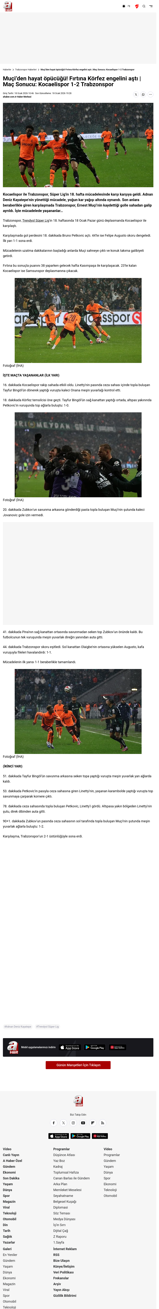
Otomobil (9, 1219)
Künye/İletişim (64, 1266)
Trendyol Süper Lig (35, 220)
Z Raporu (60, 1236)
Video (7, 1149)
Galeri (7, 1249)
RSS (56, 1255)
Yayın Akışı (61, 1290)
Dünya (7, 1190)
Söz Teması (61, 1213)
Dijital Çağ (60, 1231)
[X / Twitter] (63, 1123)
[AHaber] (127, 6)
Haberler (7, 69)
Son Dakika (11, 1178)
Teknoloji (9, 1213)
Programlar (61, 1149)
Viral (6, 1207)
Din (5, 1225)
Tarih (6, 1231)
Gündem (9, 1166)
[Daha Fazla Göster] (150, 94)
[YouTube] (83, 1123)
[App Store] (70, 1047)
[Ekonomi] (110, 6)
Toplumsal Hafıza (66, 1172)
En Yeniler (10, 1255)
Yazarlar (9, 1242)
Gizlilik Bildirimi (64, 1296)
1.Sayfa (58, 1242)
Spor (6, 1196)
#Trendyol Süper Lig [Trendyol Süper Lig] (47, 1026)
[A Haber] (7, 6)
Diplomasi (60, 1207)
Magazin (9, 1201)
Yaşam (8, 1184)
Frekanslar (61, 1278)
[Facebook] (53, 1123)
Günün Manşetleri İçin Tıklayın (79, 1065)
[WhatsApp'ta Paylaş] (143, 94)
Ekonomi (9, 1172)
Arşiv (57, 1284)
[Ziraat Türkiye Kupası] (137, 6)
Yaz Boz (59, 1161)
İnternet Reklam (65, 1249)
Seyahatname (63, 1196)
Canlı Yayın (11, 1155)
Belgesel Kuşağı (64, 1201)
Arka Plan (60, 1184)
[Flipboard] (92, 1123)
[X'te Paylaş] (136, 94)
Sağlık (7, 1236)
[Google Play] (95, 1047)
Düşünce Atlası (64, 1155)
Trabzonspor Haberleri (26, 69)
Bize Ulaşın (61, 1261)
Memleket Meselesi (67, 1190)
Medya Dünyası (64, 1219)
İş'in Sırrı (59, 1225)
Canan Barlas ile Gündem (71, 1178)
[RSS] (102, 1123)
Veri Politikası (63, 1272)
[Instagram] (73, 1123)
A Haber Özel (12, 1161)
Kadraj (58, 1166)
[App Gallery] (117, 1047)
